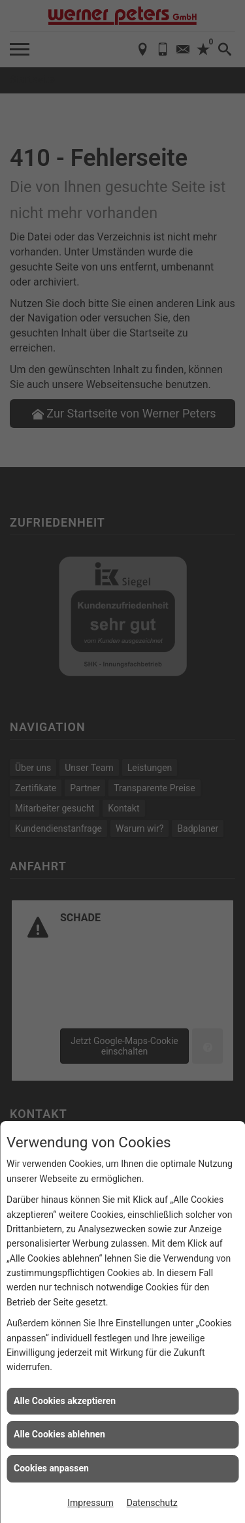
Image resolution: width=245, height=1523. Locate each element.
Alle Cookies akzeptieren (65, 1401)
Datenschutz (152, 1503)
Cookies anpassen (51, 1468)
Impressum (90, 1503)
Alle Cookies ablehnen (59, 1434)
